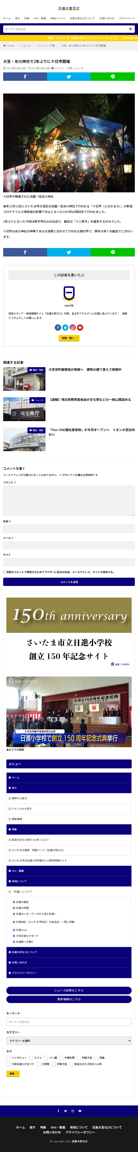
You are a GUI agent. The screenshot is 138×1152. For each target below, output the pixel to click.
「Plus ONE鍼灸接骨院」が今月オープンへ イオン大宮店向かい (92, 432)
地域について (58, 18)
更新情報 (17, 819)
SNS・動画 (40, 18)
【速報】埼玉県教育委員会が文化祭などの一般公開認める (90, 399)
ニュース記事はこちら (69, 990)
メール (8, 538)
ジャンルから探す (22, 808)
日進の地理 (22, 907)
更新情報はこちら (69, 999)
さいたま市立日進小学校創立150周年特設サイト (39, 860)
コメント (9, 482)
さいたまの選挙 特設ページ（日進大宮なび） (38, 850)
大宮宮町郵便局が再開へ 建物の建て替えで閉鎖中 (85, 369)
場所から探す (19, 798)
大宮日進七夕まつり (27, 935)
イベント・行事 (46, 45)
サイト (7, 555)
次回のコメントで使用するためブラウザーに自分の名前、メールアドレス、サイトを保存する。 (60, 572)
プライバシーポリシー (24, 972)
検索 (12, 1073)
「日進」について (22, 891)
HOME (11, 45)
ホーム (7, 18)
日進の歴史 (22, 902)
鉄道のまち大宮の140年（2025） (31, 839)
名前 (7, 521)
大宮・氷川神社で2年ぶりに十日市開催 (83, 45)
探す (17, 18)
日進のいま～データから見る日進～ (36, 913)
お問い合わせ (107, 18)
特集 (26, 18)
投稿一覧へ (68, 338)
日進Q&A (21, 930)
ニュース (26, 45)
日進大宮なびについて (82, 18)
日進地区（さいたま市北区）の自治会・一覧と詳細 (45, 921)
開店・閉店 (38, 370)
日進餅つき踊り (25, 941)
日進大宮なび (80, 1141)
